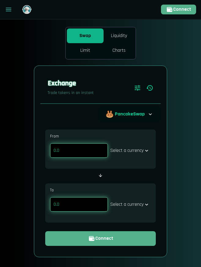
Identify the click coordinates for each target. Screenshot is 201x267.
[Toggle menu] (8, 9)
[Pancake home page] (27, 9)
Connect (178, 9)
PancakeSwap (129, 114)
